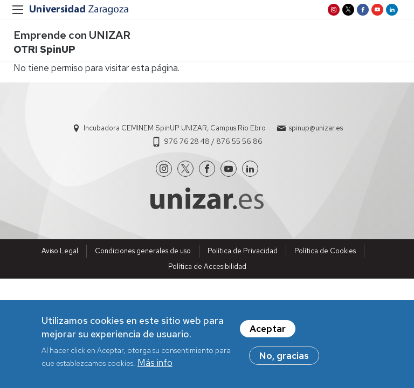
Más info (154, 365)
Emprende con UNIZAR (71, 35)
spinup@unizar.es (316, 128)
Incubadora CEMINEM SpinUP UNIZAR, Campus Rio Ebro (175, 128)
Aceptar (268, 331)
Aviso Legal (60, 250)
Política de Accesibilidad (207, 266)
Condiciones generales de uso (143, 250)
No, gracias (284, 358)
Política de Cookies (325, 250)
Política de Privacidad (243, 250)
